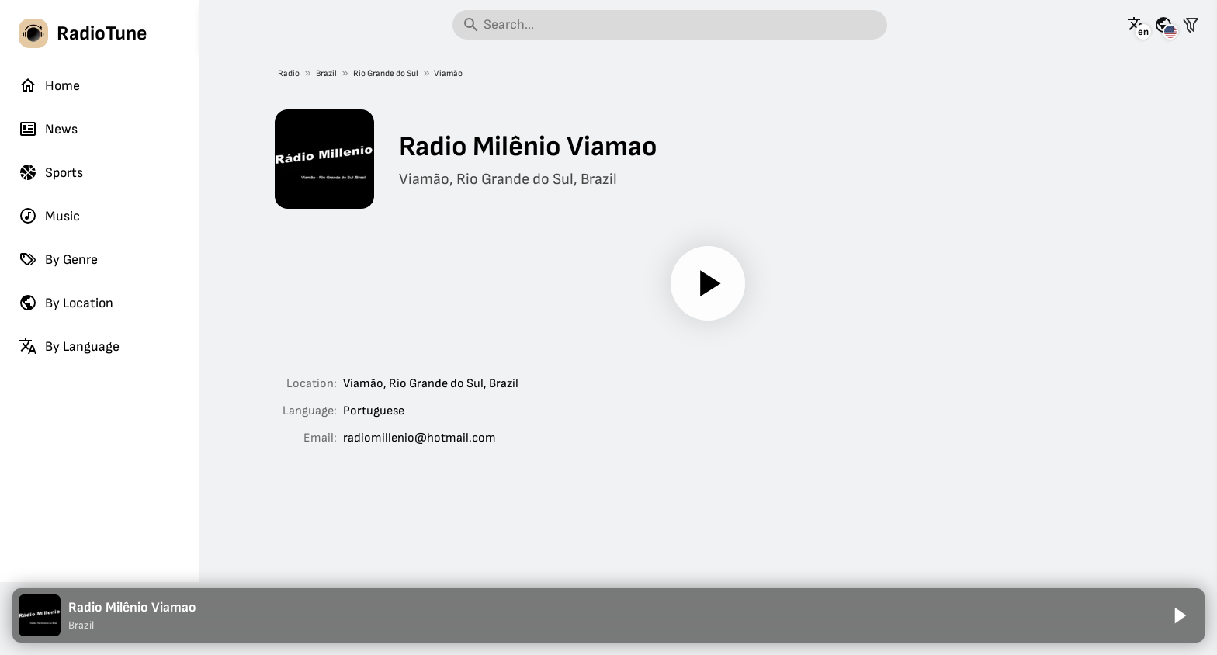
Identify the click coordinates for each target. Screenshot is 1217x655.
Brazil (326, 73)
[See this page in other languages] (1136, 24)
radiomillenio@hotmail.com (419, 438)
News (48, 129)
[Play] (708, 283)
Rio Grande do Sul (385, 73)
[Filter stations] (1190, 24)
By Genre (58, 259)
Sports (51, 172)
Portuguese (373, 411)
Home (49, 85)
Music (49, 215)
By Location (66, 302)
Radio (289, 73)
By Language (69, 346)
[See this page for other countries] (1163, 24)
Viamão (449, 73)
